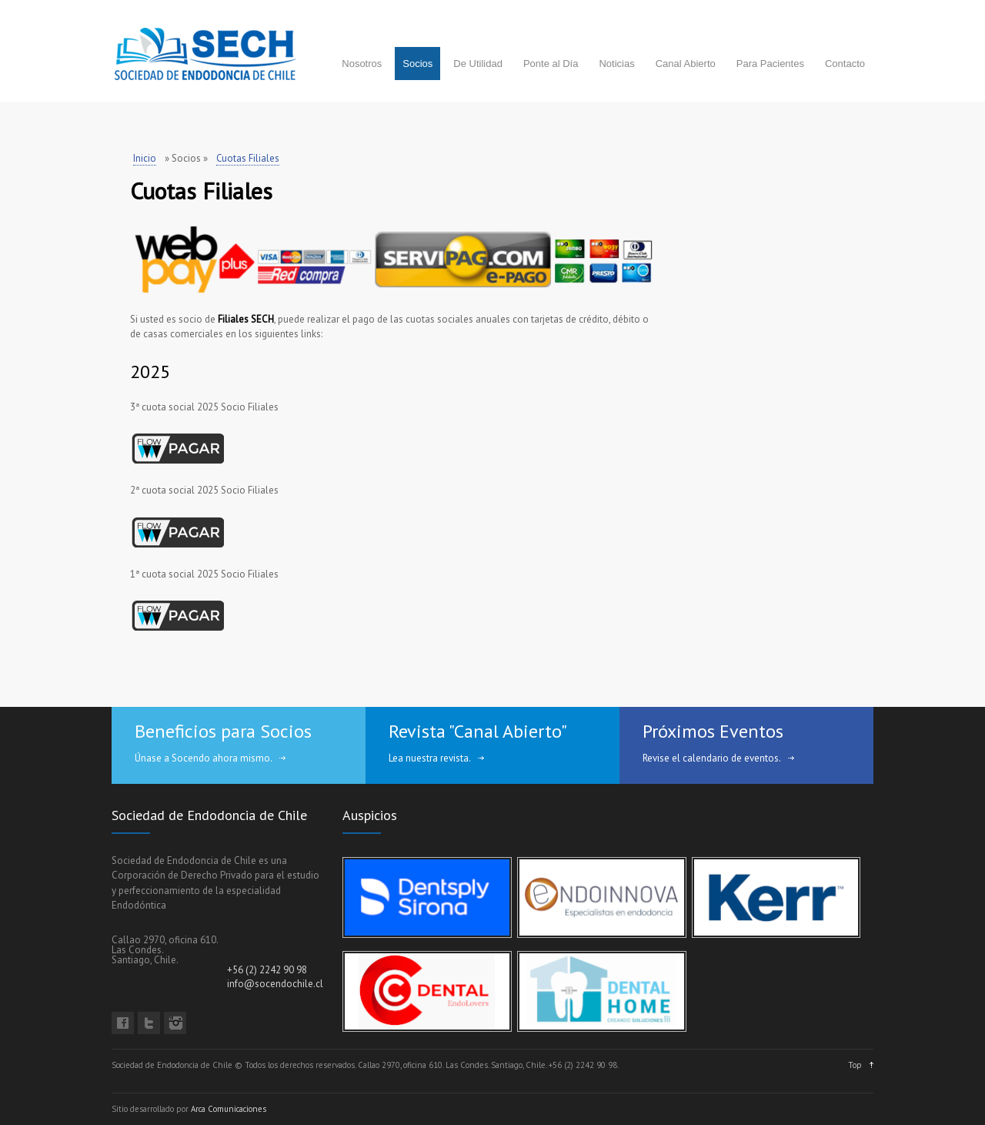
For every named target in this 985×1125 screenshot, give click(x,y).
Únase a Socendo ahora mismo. (203, 758)
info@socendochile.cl (275, 983)
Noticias (616, 63)
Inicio (144, 158)
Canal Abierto (686, 63)
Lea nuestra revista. (430, 758)
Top (855, 1065)
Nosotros (362, 63)
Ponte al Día (551, 63)
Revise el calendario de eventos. (712, 758)
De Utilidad (478, 63)
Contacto (845, 63)
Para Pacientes (770, 63)
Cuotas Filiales (247, 158)
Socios (417, 63)
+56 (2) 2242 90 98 (267, 969)
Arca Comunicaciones (228, 1108)
